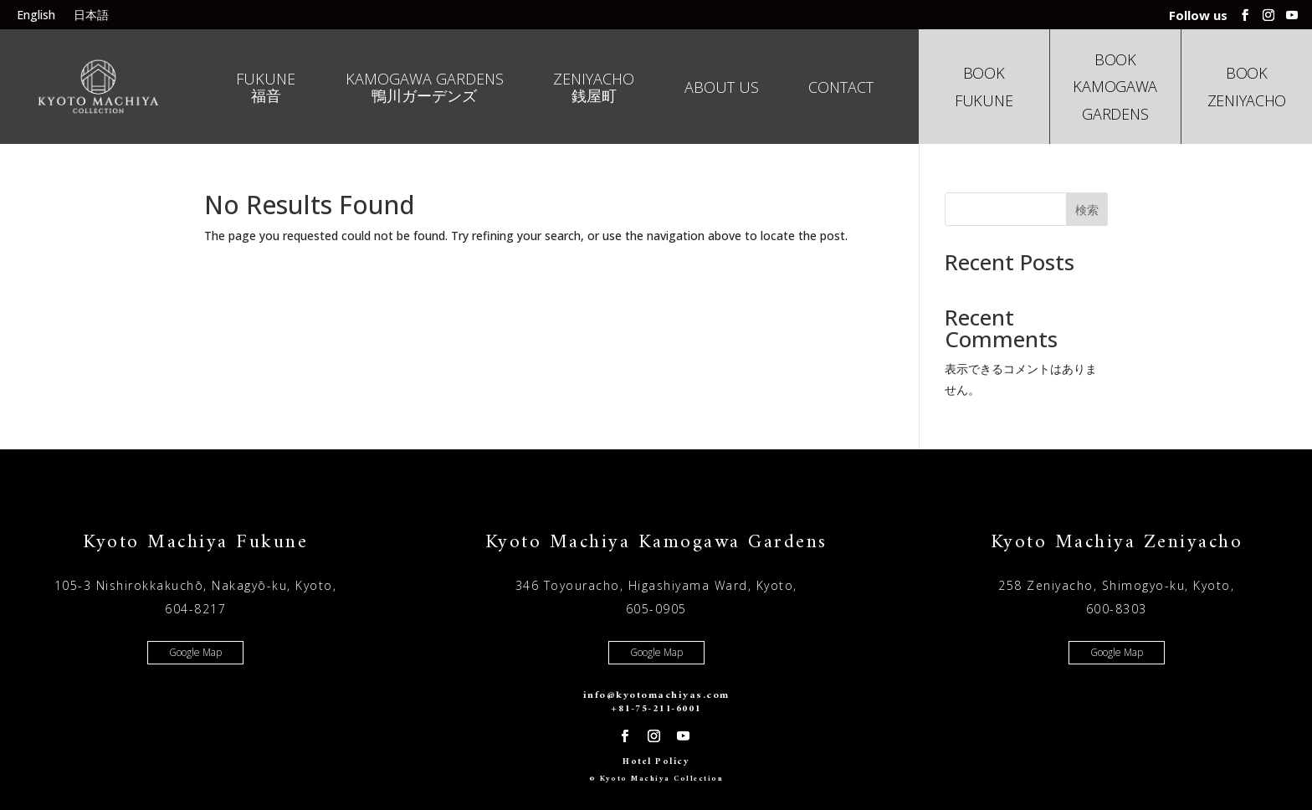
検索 (1087, 210)
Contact (841, 88)
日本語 (91, 16)
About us (721, 88)
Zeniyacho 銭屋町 (593, 87)
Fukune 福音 (265, 87)
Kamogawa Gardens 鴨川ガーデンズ (425, 87)
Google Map (195, 652)
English (36, 16)
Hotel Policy (656, 762)
